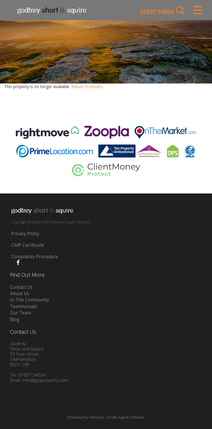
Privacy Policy (25, 234)
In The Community (29, 300)
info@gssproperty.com (45, 380)
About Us (19, 294)
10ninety (96, 417)
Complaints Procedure (34, 257)
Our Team (20, 313)
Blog (14, 319)
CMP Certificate (27, 245)
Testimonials (23, 306)
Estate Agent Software (126, 417)
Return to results (86, 86)
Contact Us (21, 287)
